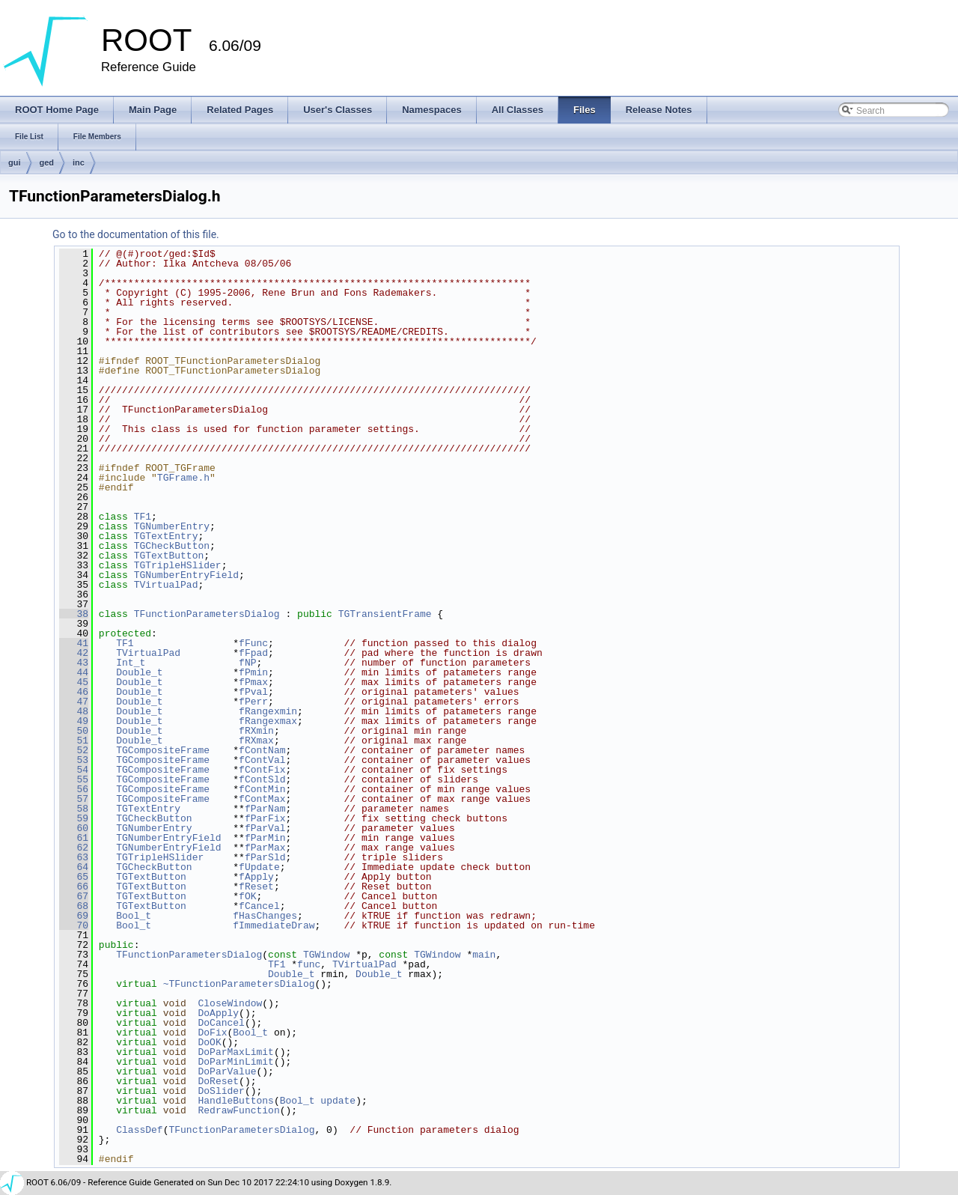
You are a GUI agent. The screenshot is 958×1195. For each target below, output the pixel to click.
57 (73, 799)
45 (73, 682)
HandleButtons (235, 1100)
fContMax (262, 799)
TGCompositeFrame (163, 750)
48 (73, 711)
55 (73, 779)
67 (73, 896)
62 (73, 847)
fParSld (265, 857)
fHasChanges (265, 915)
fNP (247, 662)
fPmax (253, 682)
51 (73, 740)
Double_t (139, 672)
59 (73, 818)
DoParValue (227, 1071)
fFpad (253, 653)
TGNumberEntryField (186, 575)
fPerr (253, 701)
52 (73, 750)
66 (73, 886)
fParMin (265, 838)
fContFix (262, 769)
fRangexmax (268, 721)
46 (73, 692)
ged (47, 162)
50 (73, 731)
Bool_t (133, 915)
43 (73, 662)
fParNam (265, 808)
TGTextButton (169, 555)
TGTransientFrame (385, 614)
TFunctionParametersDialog (207, 614)
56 (73, 789)
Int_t (130, 662)
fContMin (262, 789)
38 (73, 614)
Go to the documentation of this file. (135, 234)
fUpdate (259, 867)
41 (73, 643)
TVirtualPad (166, 585)
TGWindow (326, 954)
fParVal (265, 828)
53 (73, 760)
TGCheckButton (172, 546)
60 (73, 828)
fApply (256, 877)
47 (73, 701)
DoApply (218, 1013)
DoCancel (221, 1023)
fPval (253, 692)
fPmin (253, 672)
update (338, 1100)
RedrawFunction (238, 1110)
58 (73, 808)
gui (14, 162)
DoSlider (221, 1091)
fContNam (262, 750)
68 (73, 906)
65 (73, 877)
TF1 (142, 516)
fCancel (259, 906)
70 (73, 925)
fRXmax (256, 740)
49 (73, 721)
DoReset (218, 1081)
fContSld (262, 779)
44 (73, 672)
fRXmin (256, 731)
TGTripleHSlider (178, 565)
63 (73, 857)
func (308, 964)
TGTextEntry (166, 536)
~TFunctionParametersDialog (239, 984)
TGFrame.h (183, 477)
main (483, 954)
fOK (247, 896)
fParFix (265, 818)
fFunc (253, 643)
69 (73, 915)
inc (79, 162)
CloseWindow (230, 1003)
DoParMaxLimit (235, 1052)
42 (73, 653)
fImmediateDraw (273, 925)
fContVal (262, 760)
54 (73, 769)
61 (73, 838)
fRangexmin (268, 711)
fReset (256, 886)
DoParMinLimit (235, 1061)
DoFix (212, 1032)
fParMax (265, 847)
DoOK (209, 1042)
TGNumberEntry (172, 526)
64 (73, 867)
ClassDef (139, 1130)
